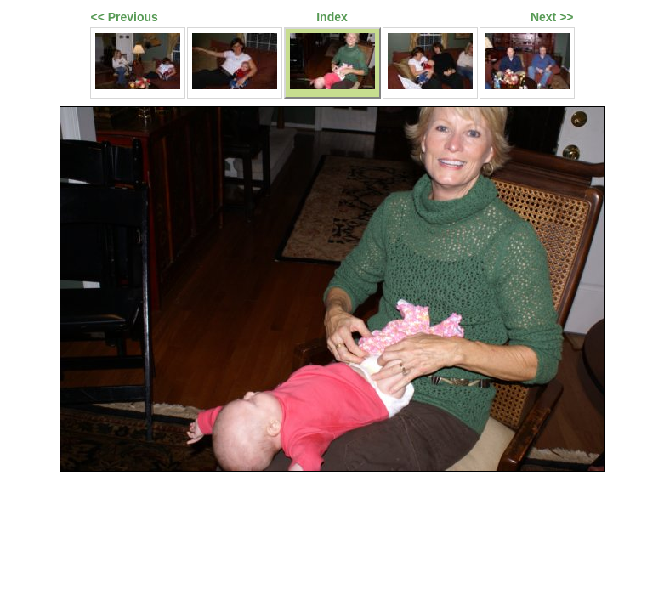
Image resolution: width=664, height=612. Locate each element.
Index (332, 17)
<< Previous (124, 17)
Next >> (552, 17)
